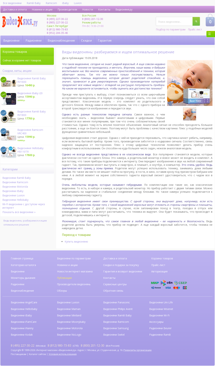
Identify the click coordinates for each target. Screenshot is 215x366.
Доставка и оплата (15, 9)
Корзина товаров (162, 258)
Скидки (86, 40)
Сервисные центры (115, 284)
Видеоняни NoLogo (69, 334)
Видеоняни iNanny (22, 328)
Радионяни (33, 40)
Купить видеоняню (76, 241)
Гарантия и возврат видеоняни (122, 271)
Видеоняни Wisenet (161, 309)
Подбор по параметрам (170, 29)
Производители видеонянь (74, 284)
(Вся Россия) (100, 345)
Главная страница (22, 258)
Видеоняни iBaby (12, 191)
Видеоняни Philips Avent (118, 309)
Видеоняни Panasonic (116, 302)
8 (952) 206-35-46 (57, 33)
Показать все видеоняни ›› (18, 212)
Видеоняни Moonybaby (71, 322)
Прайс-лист (195, 29)
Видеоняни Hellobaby (15, 200)
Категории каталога (23, 265)
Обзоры (62, 290)
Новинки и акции (42, 9)
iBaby (65, 3)
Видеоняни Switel (114, 334)
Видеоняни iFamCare (24, 322)
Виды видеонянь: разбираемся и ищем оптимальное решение (25, 222)
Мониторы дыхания (23, 278)
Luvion (78, 3)
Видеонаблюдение (61, 40)
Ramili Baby (34, 3)
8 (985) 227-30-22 (57, 22)
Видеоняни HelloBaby (24, 309)
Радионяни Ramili (160, 334)
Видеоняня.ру (123, 9)
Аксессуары (156, 322)
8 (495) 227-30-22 (57, 19)
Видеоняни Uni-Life (161, 302)
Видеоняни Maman (69, 309)
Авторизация (159, 271)
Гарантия (104, 40)
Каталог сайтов (37, 354)
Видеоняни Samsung (116, 328)
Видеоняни (11, 40)
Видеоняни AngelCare (24, 302)
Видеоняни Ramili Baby (16, 178)
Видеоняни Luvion (13, 195)
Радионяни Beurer (160, 328)
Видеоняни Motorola (15, 186)
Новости (87, 9)
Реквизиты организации (137, 350)
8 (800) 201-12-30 (92, 19)
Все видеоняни (12, 3)
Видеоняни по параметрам (74, 258)
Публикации (64, 278)
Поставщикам (18, 354)
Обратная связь (113, 290)
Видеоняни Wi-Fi (159, 315)
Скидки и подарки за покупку (121, 265)
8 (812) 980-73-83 (57, 29)
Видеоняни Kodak (22, 334)
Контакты (104, 9)
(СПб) (63, 345)
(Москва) (28, 345)
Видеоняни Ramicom (15, 182)
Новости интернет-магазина (75, 271)
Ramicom (51, 3)
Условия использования (63, 354)
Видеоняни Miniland (69, 315)
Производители (67, 9)
